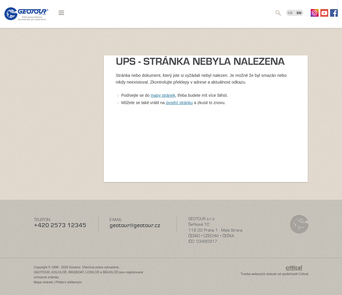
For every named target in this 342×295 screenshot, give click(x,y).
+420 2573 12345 (60, 225)
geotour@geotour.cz (135, 225)
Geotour (26, 17)
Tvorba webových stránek (258, 274)
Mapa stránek (43, 282)
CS (290, 13)
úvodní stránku (179, 102)
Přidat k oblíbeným (69, 282)
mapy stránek (163, 95)
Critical (303, 274)
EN (299, 13)
